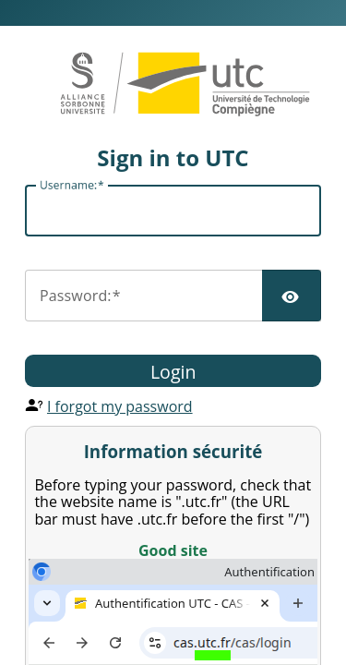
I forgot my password (120, 406)
